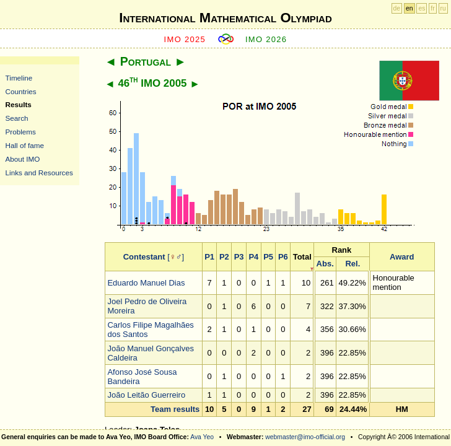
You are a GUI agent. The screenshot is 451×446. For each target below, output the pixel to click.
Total (302, 256)
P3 (239, 256)
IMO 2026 (266, 39)
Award (402, 256)
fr (432, 8)
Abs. (325, 263)
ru (443, 8)
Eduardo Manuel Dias (146, 282)
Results (19, 104)
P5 (268, 256)
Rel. (352, 263)
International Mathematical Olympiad (225, 17)
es (421, 8)
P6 (283, 256)
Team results (175, 409)
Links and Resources (39, 172)
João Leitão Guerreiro (146, 395)
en (409, 8)
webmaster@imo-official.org (305, 437)
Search (17, 118)
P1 (209, 256)
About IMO (23, 159)
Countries (21, 91)
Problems (21, 132)
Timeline (19, 78)
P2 (224, 256)
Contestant (144, 256)
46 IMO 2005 (152, 83)
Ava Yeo (202, 437)
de (397, 8)
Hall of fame (25, 145)
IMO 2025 (185, 39)
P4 (253, 256)
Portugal (145, 61)
